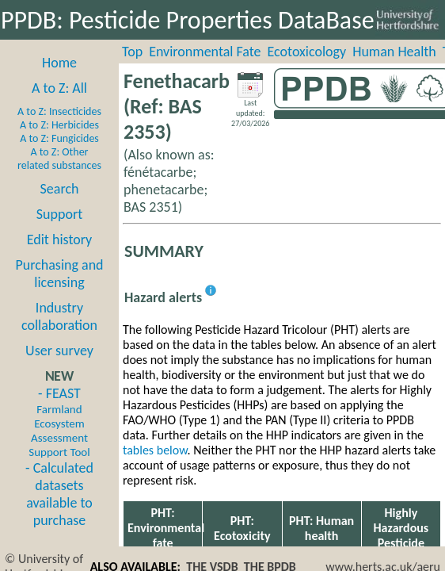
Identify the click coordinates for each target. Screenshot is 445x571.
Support (59, 214)
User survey (59, 350)
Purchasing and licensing (59, 273)
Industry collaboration (59, 316)
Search (59, 188)
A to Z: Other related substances (59, 158)
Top (132, 51)
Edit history (60, 239)
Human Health (394, 51)
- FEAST (59, 422)
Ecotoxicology (307, 51)
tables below (155, 450)
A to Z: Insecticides (59, 111)
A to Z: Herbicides (59, 125)
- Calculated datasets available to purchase (59, 494)
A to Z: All (59, 88)
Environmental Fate (205, 51)
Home (59, 62)
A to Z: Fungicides (59, 138)
